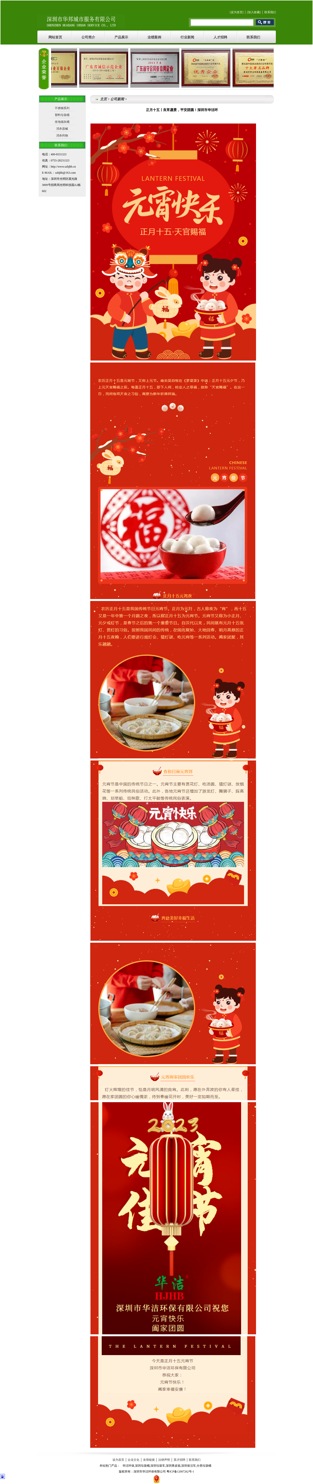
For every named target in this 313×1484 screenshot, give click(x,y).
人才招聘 (220, 37)
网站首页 (55, 37)
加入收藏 (254, 12)
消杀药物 (62, 135)
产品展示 (121, 37)
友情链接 (149, 1459)
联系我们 (270, 12)
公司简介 (88, 37)
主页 (103, 99)
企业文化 (133, 1459)
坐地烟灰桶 (62, 122)
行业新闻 (187, 37)
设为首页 (237, 12)
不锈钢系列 (62, 108)
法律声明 (164, 1459)
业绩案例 (154, 37)
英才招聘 (179, 1459)
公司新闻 (117, 99)
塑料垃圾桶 (62, 115)
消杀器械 (62, 128)
